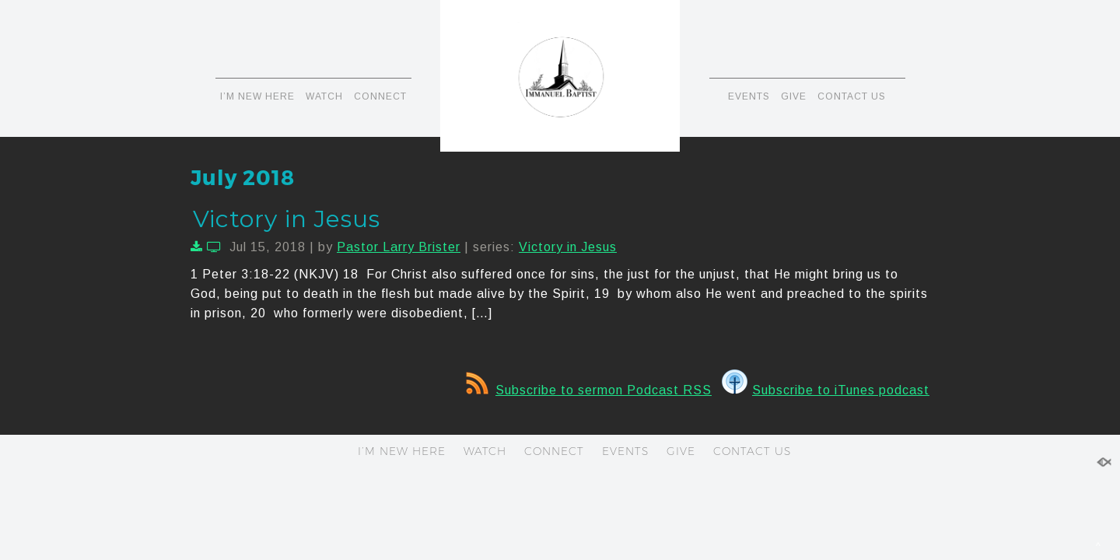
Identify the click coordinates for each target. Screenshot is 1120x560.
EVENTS (749, 96)
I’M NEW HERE (257, 96)
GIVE (794, 96)
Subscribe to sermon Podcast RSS (589, 390)
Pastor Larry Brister (398, 247)
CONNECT (380, 96)
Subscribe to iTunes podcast (825, 390)
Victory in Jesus (286, 219)
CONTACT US (851, 96)
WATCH (324, 96)
